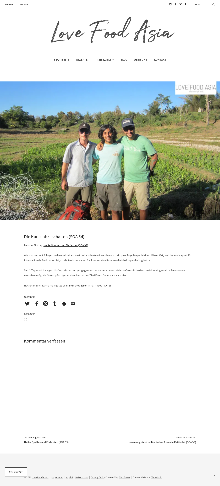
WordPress (124, 477)
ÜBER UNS (140, 60)
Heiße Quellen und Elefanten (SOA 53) (65, 245)
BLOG (123, 60)
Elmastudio (156, 477)
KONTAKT (160, 60)
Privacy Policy (98, 477)
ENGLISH (9, 4)
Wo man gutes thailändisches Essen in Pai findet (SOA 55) (78, 285)
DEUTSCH (23, 4)
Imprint (69, 477)
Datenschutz (81, 477)
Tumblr (185, 4)
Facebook (175, 4)
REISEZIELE (104, 60)
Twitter (180, 4)
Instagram (170, 4)
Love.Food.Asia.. (40, 477)
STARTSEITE (61, 60)
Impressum (57, 477)
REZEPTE (81, 60)
